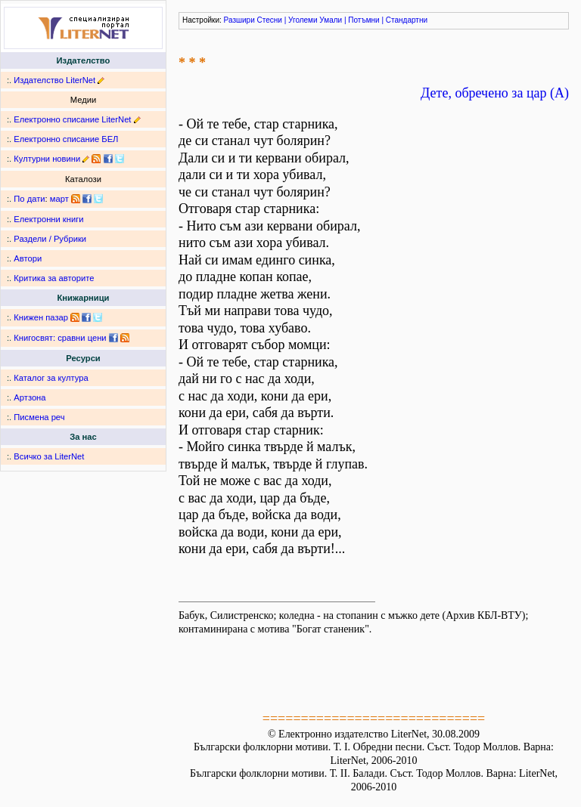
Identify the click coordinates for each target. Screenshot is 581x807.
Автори (28, 258)
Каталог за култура (51, 377)
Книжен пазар (41, 317)
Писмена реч (39, 417)
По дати (29, 198)
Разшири (239, 20)
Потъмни (363, 20)
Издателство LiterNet (54, 80)
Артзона (29, 397)
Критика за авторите (54, 278)
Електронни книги (48, 219)
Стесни (269, 20)
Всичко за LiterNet (49, 456)
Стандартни (406, 20)
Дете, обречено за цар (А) (495, 92)
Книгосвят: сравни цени (60, 337)
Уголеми (303, 20)
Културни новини (47, 158)
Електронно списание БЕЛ (66, 139)
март (59, 198)
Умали (330, 20)
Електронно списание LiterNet (72, 119)
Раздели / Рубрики (50, 238)
